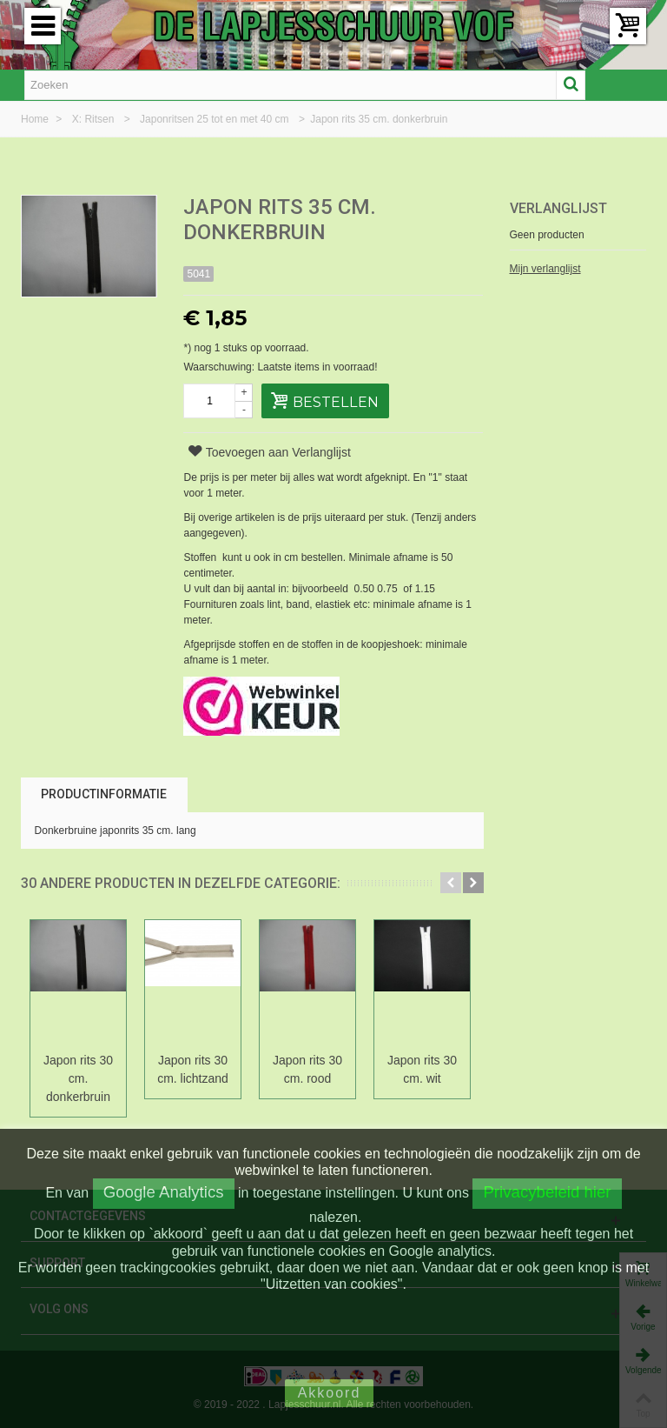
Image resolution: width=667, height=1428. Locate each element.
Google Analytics (163, 1192)
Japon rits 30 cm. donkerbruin (78, 1078)
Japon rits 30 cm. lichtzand (192, 1069)
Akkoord (329, 1392)
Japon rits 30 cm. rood (307, 1069)
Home (36, 119)
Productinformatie (104, 794)
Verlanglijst (558, 208)
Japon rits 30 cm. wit (422, 1069)
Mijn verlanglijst (545, 269)
